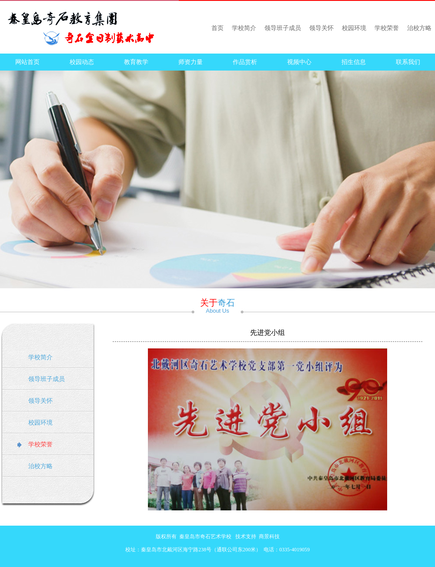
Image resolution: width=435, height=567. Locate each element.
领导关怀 (321, 28)
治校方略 (419, 28)
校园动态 (82, 62)
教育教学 (136, 62)
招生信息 (353, 62)
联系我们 (408, 62)
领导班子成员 (282, 28)
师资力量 (190, 62)
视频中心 (299, 62)
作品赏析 (245, 62)
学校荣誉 (387, 28)
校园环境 (354, 28)
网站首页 (27, 62)
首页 (217, 28)
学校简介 (244, 28)
